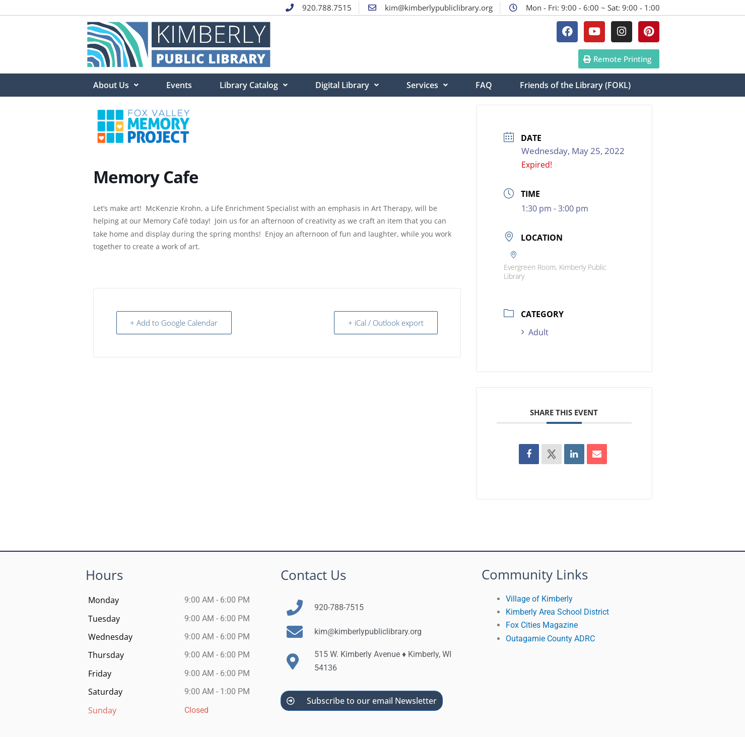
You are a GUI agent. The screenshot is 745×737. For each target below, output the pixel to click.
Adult (535, 332)
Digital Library (347, 85)
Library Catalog (254, 85)
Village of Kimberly (539, 599)
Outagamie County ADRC (550, 638)
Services (427, 85)
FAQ (484, 85)
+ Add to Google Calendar (175, 323)
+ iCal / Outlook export (385, 323)
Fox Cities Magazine (542, 625)
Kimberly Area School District (557, 612)
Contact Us (313, 575)
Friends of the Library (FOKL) (575, 85)
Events (179, 85)
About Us (116, 85)
